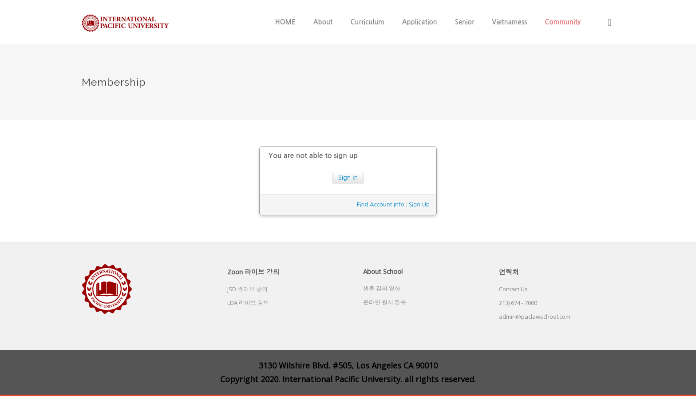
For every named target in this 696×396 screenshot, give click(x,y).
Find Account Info (380, 204)
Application (419, 22)
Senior (465, 22)
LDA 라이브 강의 (248, 303)
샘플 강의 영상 (381, 289)
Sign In (348, 177)
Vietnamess (509, 22)
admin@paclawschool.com (534, 317)
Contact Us (513, 289)
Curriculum (367, 22)
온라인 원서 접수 (384, 302)
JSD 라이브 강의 (247, 289)
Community (563, 22)
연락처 (509, 271)
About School (383, 271)
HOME (285, 22)
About (323, 22)
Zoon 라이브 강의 (253, 271)
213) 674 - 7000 (518, 303)
